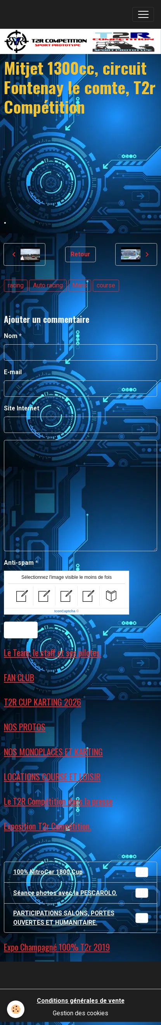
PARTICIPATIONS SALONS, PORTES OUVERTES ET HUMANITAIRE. (81, 917)
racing (16, 285)
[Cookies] (15, 1009)
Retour (80, 254)
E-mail (13, 372)
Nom (10, 336)
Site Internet (21, 408)
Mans (79, 285)
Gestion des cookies (80, 1013)
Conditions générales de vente (81, 1000)
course (106, 285)
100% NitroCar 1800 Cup (80, 872)
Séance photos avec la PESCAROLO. (80, 893)
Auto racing (48, 285)
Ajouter (21, 630)
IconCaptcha (64, 611)
